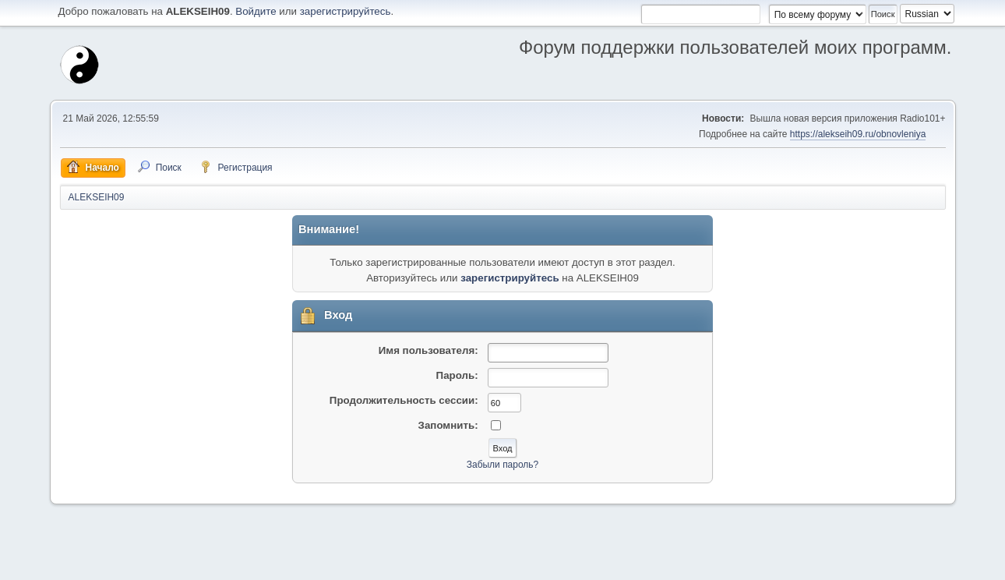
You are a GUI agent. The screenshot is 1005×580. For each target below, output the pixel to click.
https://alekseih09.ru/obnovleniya (858, 134)
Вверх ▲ (934, 563)
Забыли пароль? (503, 464)
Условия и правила (872, 563)
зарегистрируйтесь (345, 11)
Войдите (255, 11)
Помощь (811, 563)
